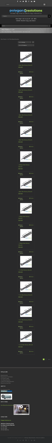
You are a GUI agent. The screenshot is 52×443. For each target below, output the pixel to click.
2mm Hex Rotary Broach (25, 191)
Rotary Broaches (4, 375)
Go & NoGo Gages (5, 378)
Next (49, 359)
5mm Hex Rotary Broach (25, 90)
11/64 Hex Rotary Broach (26, 344)
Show (23, 45)
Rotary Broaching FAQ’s (6, 383)
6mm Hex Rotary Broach (25, 65)
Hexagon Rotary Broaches (17, 31)
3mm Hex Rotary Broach (25, 140)
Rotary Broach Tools (8, 31)
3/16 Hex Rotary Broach (25, 320)
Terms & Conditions (40, 437)
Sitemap (26, 437)
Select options (21, 72)
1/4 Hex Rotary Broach (25, 270)
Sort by (22, 42)
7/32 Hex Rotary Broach (25, 295)
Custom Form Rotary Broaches (7, 381)
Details (32, 71)
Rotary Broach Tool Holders (7, 377)
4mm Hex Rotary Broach (25, 115)
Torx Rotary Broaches (5, 380)
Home (3, 31)
